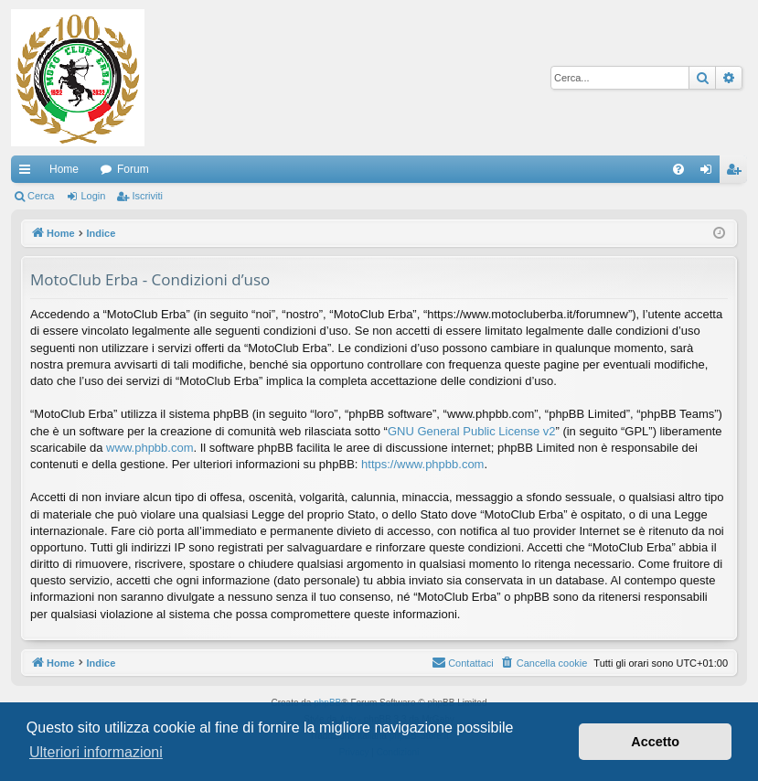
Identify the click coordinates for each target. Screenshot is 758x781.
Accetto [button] (655, 741)
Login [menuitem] (710, 173)
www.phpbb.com (149, 448)
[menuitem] (678, 169)
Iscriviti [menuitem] (737, 173)
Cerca (40, 195)
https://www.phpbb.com (422, 464)
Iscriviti (147, 195)
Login (92, 195)
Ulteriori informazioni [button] (96, 752)
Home (64, 169)
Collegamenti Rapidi (28, 173)
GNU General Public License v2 (472, 431)
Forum (133, 169)
